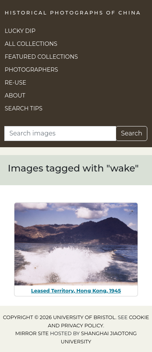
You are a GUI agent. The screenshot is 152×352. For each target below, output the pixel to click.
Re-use (15, 82)
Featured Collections (41, 56)
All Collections (31, 43)
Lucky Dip (20, 30)
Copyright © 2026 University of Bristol (59, 317)
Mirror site (32, 333)
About (15, 95)
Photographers (31, 69)
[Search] (60, 133)
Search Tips (24, 108)
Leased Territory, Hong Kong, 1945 (76, 290)
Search (131, 133)
